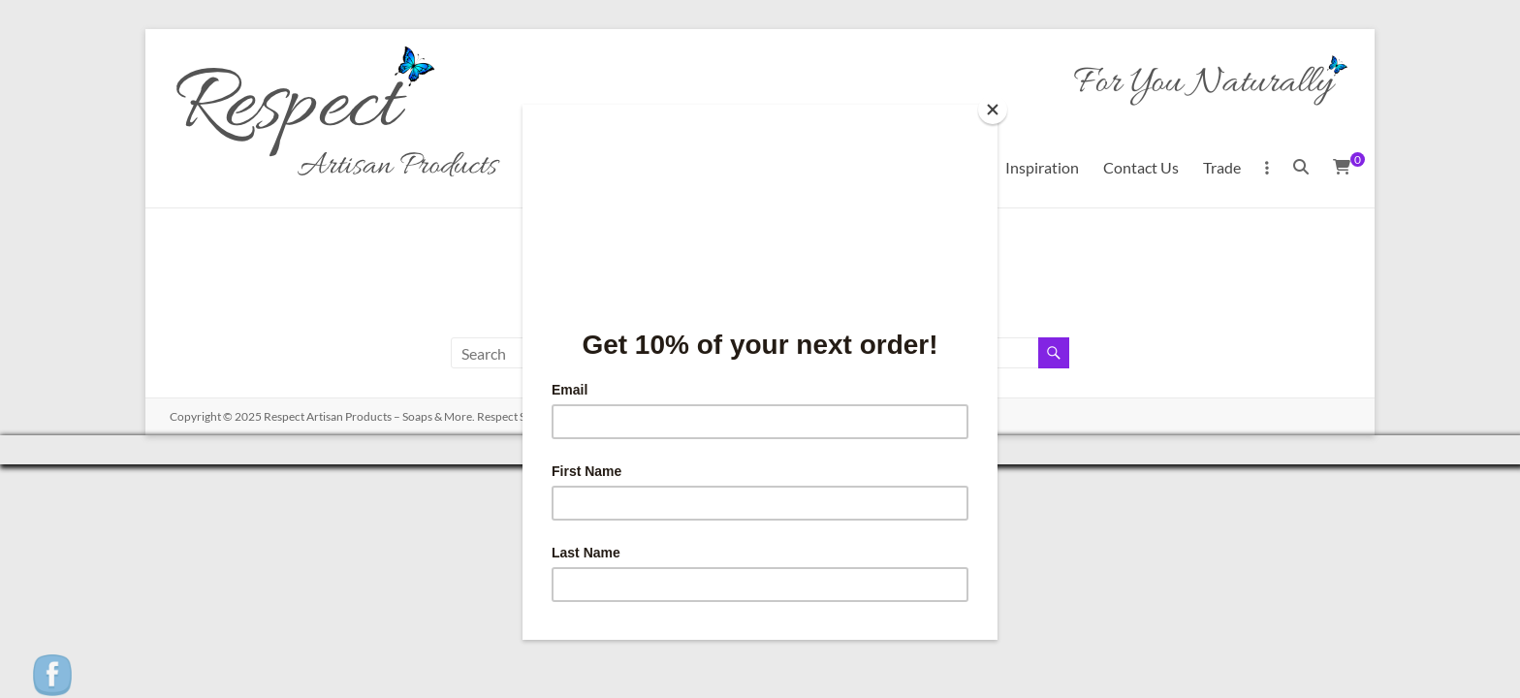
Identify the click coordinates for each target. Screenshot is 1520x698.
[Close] (992, 109)
